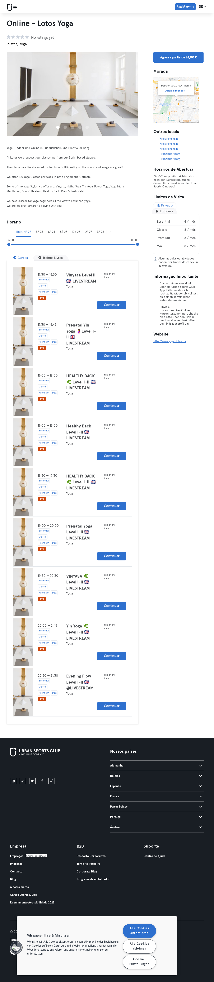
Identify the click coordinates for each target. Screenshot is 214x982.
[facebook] (42, 781)
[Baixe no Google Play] (55, 768)
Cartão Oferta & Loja (23, 894)
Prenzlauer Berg (170, 153)
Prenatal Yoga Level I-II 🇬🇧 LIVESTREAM (79, 532)
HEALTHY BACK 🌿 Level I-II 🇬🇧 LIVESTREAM (81, 382)
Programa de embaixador (93, 879)
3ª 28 (100, 232)
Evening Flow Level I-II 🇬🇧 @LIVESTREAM (80, 682)
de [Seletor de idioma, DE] (202, 6)
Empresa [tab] (164, 211)
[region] (97, 945)
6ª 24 (51, 232)
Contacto (16, 871)
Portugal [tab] (156, 816)
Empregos (16, 856)
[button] (16, 947)
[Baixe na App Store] (24, 768)
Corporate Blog (87, 871)
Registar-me (185, 6)
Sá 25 (63, 232)
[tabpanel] (176, 234)
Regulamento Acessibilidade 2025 (32, 902)
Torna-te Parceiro (88, 863)
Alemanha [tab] (156, 765)
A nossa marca (19, 887)
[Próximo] (110, 232)
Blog (13, 879)
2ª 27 (88, 232)
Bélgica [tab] (156, 775)
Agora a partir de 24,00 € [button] (178, 57)
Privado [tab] (165, 205)
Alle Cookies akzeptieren (139, 931)
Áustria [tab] (156, 827)
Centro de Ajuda (154, 856)
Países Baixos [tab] (156, 806)
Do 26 (76, 232)
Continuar (112, 305)
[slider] (9, 244)
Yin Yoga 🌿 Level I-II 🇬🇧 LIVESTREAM (78, 632)
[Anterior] (10, 232)
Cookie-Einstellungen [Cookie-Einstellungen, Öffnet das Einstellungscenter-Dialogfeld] (139, 962)
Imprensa (16, 863)
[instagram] (13, 781)
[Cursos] (20, 258)
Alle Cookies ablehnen (139, 946)
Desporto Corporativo (91, 856)
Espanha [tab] (156, 786)
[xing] (51, 781)
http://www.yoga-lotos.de (169, 341)
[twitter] (32, 781)
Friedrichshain (169, 138)
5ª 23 (39, 232)
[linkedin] (23, 781)
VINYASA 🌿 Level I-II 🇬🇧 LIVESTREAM (78, 582)
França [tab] (156, 796)
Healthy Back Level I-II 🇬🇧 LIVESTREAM (78, 432)
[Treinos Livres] (50, 258)
